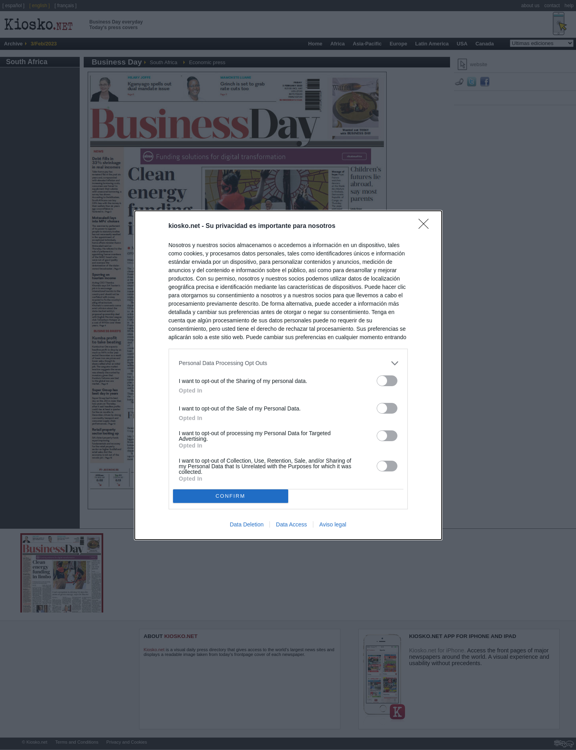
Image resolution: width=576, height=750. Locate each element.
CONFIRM (231, 496)
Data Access (291, 524)
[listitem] (288, 363)
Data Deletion (246, 524)
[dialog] (288, 375)
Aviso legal (332, 524)
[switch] (387, 380)
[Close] (426, 226)
